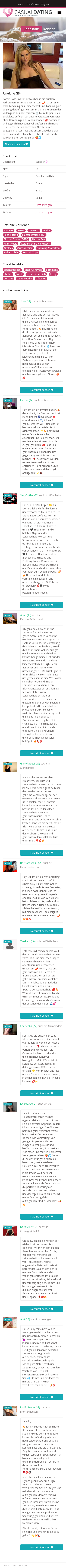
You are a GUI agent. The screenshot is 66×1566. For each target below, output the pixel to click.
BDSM (20, 230)
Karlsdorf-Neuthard (31, 619)
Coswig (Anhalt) (29, 1231)
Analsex (8, 230)
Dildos (47, 230)
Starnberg (48, 302)
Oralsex (8, 248)
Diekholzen (51, 941)
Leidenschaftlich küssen (35, 243)
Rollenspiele (11, 252)
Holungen (46, 1319)
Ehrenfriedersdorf (30, 867)
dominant (52, 269)
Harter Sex (38, 239)
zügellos (41, 278)
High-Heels (10, 243)
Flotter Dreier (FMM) (16, 239)
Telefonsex (33, 4)
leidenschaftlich (36, 274)
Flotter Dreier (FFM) (33, 234)
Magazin (45, 4)
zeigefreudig (24, 278)
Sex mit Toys (30, 252)
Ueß (50, 1104)
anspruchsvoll (33, 269)
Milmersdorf (55, 1026)
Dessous (34, 230)
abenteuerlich (12, 269)
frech (19, 274)
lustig (53, 274)
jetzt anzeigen (44, 205)
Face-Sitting (11, 234)
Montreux (50, 400)
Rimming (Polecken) (48, 248)
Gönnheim (55, 495)
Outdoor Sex (25, 248)
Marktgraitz (27, 768)
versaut (8, 278)
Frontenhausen (29, 1412)
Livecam (21, 4)
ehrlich (8, 274)
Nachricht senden (16, 144)
